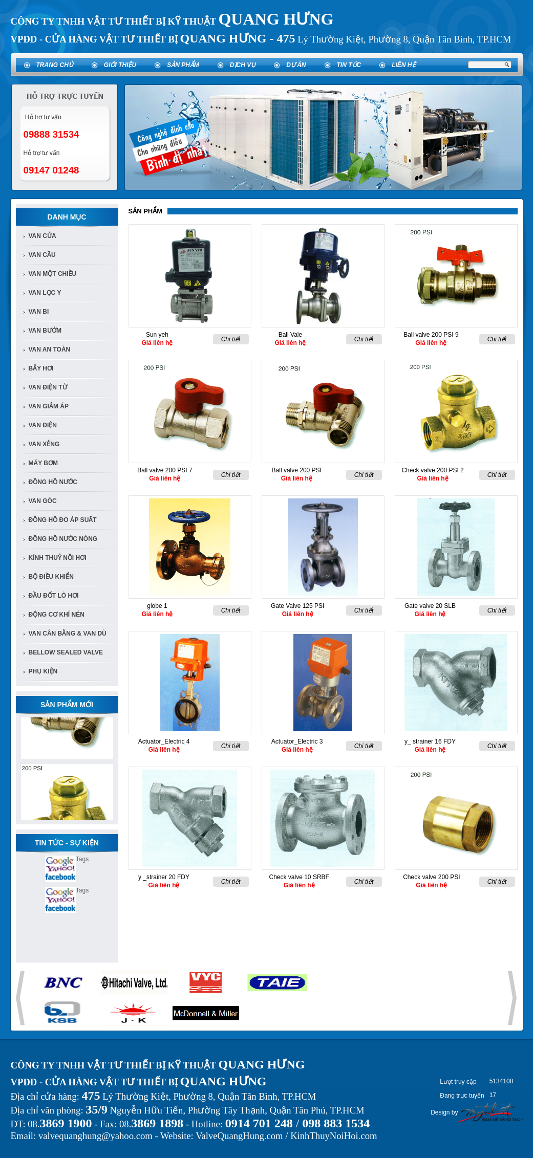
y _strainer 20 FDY (163, 877)
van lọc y (45, 292)
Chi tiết (231, 339)
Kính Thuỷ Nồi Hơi (58, 557)
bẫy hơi (41, 368)
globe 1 (157, 605)
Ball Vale (290, 334)
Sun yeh (157, 334)
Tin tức (349, 65)
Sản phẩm (183, 65)
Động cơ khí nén (56, 614)
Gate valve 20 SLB (430, 605)
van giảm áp (49, 406)
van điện (43, 425)
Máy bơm (43, 463)
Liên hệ (403, 65)
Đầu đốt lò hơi (54, 595)
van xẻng (44, 444)
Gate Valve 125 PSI (298, 605)
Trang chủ (54, 65)
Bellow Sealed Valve (66, 652)
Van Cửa (42, 235)
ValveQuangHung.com (239, 1135)
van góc (43, 501)
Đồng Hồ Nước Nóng (63, 538)
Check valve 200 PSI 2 (432, 470)
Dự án (296, 65)
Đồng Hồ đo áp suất (63, 519)
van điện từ (48, 387)
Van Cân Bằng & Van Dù (67, 633)
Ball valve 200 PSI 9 (430, 334)
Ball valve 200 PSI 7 (164, 470)
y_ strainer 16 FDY (430, 741)
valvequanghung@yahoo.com (95, 1135)
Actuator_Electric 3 (297, 741)
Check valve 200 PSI (431, 877)
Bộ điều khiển (51, 576)
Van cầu (42, 254)
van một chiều (53, 273)
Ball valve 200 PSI (297, 470)
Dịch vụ (242, 65)
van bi (39, 311)
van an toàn (50, 349)
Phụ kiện (43, 671)
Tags (82, 859)
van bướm (45, 330)
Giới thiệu (120, 65)
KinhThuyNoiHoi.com (333, 1135)
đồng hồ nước (53, 482)
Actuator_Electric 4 (164, 741)
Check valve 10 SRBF (299, 877)
